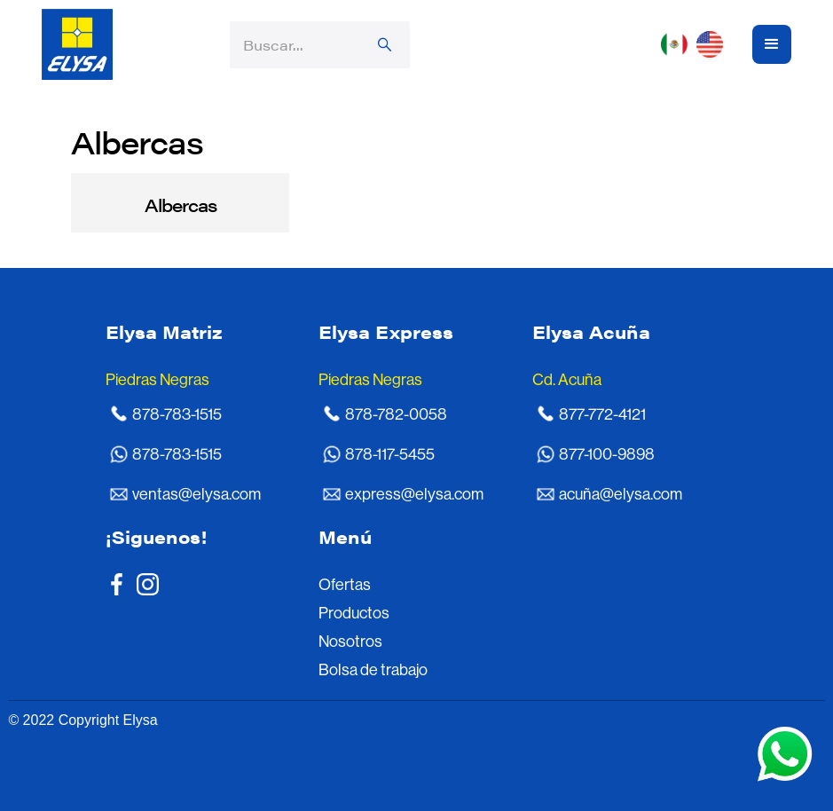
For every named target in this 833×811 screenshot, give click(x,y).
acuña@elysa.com (620, 494)
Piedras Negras (157, 380)
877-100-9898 (607, 454)
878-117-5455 (390, 454)
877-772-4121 (602, 414)
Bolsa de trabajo (373, 670)
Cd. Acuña (566, 380)
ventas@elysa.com (196, 494)
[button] (696, 44)
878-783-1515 (177, 414)
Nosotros (350, 641)
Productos (353, 613)
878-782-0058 (396, 414)
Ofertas (344, 585)
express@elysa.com (414, 494)
